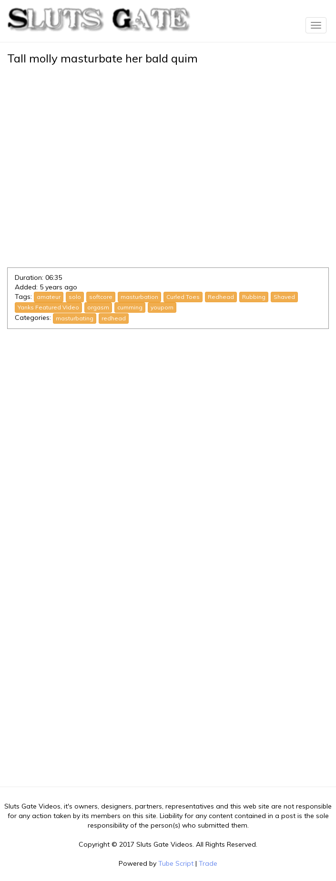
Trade (208, 863)
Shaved (284, 296)
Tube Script (175, 863)
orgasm (98, 307)
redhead (114, 318)
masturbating (74, 318)
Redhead (221, 296)
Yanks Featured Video (48, 307)
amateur (49, 296)
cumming (130, 307)
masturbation (139, 296)
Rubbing (253, 296)
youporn (162, 307)
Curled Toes (183, 296)
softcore (100, 296)
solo (75, 296)
